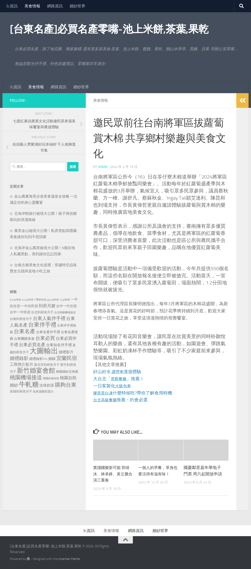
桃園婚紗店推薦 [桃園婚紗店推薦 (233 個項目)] (67, 371)
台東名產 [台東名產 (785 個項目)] (24, 331)
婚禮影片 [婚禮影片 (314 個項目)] (66, 352)
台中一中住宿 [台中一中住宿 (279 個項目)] (66, 306)
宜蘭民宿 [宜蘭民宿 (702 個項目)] (66, 358)
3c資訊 (12, 6)
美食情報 (32, 6)
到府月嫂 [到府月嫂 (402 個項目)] (47, 305)
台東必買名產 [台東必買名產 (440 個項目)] (32, 344)
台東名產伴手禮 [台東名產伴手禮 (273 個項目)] (48, 332)
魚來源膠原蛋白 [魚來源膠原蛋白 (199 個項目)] (43, 391)
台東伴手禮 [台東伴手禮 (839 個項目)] (42, 324)
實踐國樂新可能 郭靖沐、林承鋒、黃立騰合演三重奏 (112, 473)
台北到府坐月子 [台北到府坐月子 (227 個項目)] (42, 312)
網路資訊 (55, 6)
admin (103, 167)
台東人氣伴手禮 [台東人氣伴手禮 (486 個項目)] (49, 318)
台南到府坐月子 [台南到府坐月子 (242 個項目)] (21, 319)
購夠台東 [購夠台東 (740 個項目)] (65, 385)
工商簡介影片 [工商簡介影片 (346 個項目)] (21, 364)
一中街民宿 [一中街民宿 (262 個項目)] (29, 306)
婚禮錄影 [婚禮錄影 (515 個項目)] (19, 358)
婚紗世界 (77, 6)
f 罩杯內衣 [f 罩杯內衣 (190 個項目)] (40, 299)
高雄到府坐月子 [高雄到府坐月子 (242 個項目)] (21, 391)
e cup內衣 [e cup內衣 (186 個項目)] (28, 299)
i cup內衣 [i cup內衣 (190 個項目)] (65, 299)
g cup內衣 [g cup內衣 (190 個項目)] (53, 299)
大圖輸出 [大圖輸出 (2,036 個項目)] (44, 351)
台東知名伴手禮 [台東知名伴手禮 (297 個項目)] (59, 345)
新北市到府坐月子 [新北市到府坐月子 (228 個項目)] (47, 365)
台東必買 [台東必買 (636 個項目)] (45, 338)
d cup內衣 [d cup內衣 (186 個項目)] (15, 299)
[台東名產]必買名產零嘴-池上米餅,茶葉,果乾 (109, 29)
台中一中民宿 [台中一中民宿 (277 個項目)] (20, 312)
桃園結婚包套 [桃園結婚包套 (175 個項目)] (51, 378)
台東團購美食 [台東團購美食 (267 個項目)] (24, 339)
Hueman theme (69, 559)
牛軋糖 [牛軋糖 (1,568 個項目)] (29, 384)
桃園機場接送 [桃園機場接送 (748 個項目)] (26, 377)
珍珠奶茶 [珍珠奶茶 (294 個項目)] (46, 385)
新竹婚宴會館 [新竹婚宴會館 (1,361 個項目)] (36, 370)
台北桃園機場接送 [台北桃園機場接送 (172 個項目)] (65, 312)
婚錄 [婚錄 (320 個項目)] (52, 358)
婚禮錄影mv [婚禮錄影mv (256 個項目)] (38, 359)
